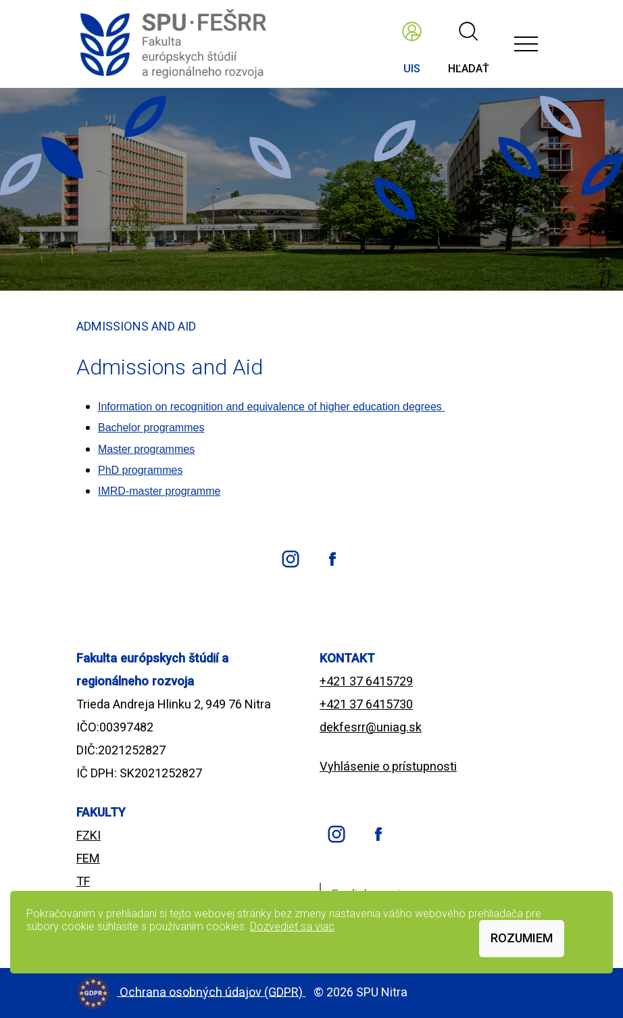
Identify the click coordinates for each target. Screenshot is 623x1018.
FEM (88, 858)
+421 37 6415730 (366, 704)
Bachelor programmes (151, 427)
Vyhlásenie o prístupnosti (388, 766)
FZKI (88, 835)
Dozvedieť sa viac (292, 926)
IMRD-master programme (159, 491)
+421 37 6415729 (366, 681)
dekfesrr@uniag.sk (371, 727)
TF (83, 881)
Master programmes (146, 449)
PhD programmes (140, 470)
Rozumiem (522, 938)
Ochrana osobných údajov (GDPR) (212, 991)
